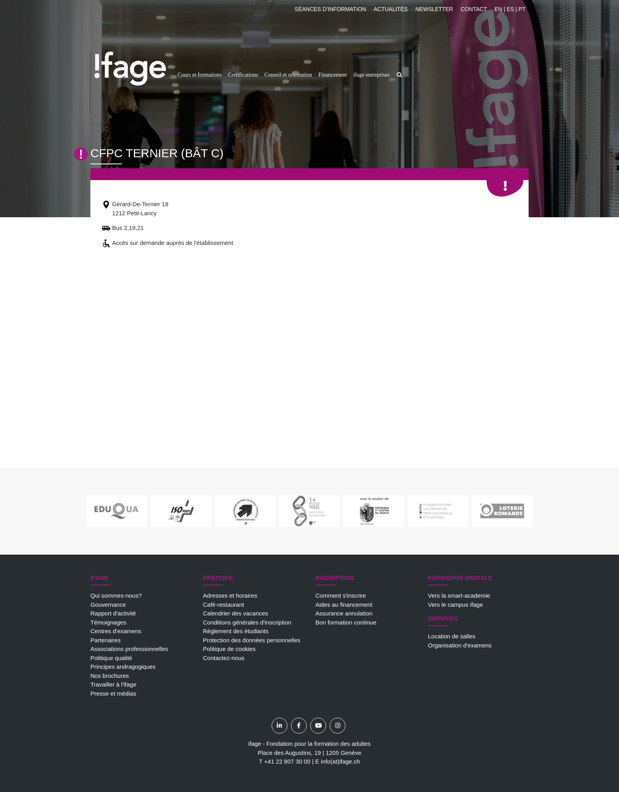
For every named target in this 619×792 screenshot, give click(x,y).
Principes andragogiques (123, 666)
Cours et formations (199, 75)
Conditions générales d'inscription (247, 622)
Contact (474, 9)
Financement (332, 75)
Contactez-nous (223, 658)
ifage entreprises (371, 75)
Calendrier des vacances (235, 613)
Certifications (243, 75)
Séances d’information (330, 9)
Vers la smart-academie (459, 595)
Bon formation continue (345, 622)
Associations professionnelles (129, 648)
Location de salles (451, 636)
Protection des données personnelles (251, 640)
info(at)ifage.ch (340, 761)
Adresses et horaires (230, 595)
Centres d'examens (115, 631)
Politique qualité (111, 658)
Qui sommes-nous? (116, 595)
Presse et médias (113, 693)
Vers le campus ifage (455, 604)
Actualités (390, 9)
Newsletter (434, 9)
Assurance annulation (343, 613)
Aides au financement (343, 604)
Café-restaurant (223, 604)
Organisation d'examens (459, 645)
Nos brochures (109, 675)
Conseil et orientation (288, 75)
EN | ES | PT (510, 9)
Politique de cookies (229, 648)
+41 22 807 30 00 (287, 761)
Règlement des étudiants (235, 631)
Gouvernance (108, 604)
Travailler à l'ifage (113, 684)
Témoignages (108, 622)
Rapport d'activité (113, 613)
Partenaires (105, 640)
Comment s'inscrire (340, 595)
